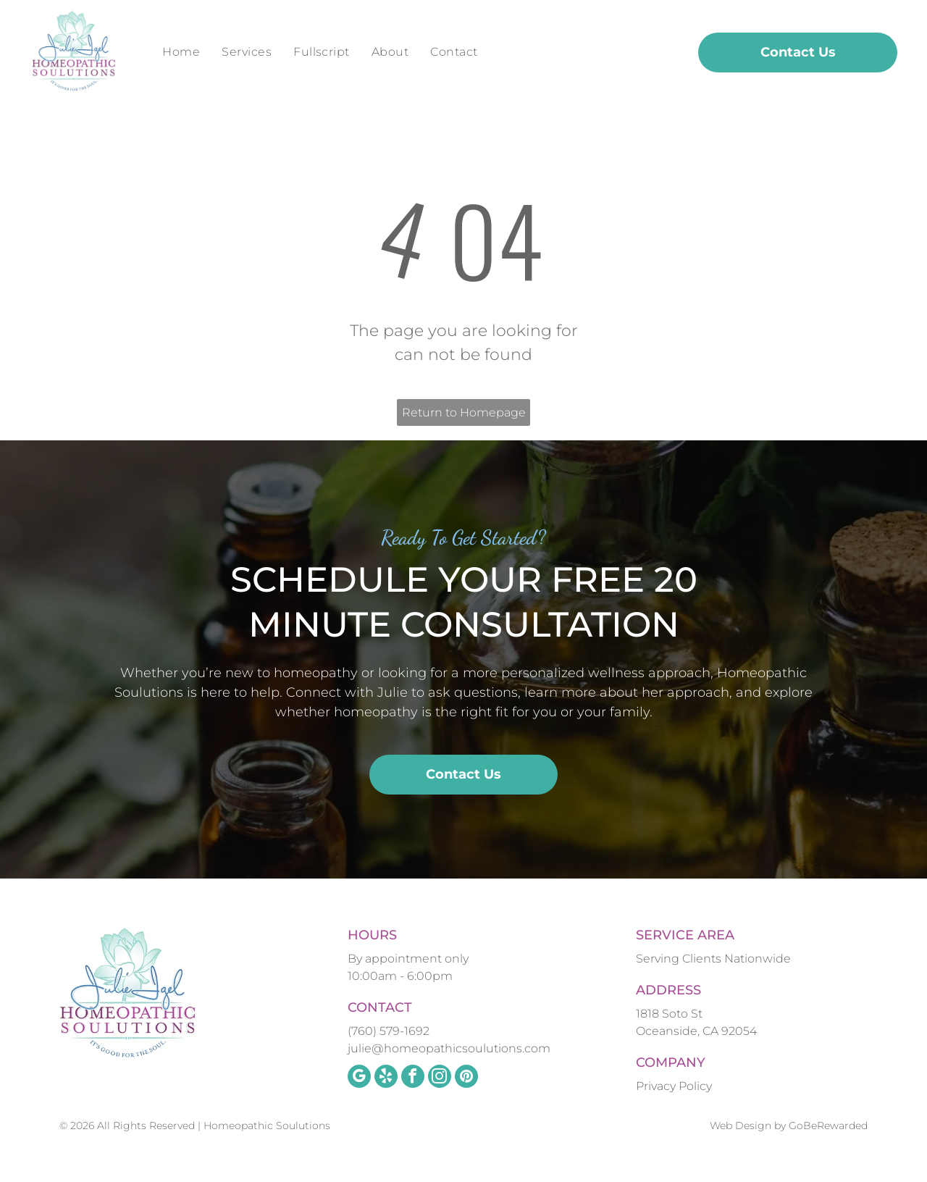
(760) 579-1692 (388, 1031)
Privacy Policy (674, 1086)
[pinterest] (466, 1078)
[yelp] (386, 1078)
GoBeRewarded (828, 1125)
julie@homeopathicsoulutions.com (449, 1048)
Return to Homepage (464, 412)
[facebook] (412, 1078)
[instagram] (439, 1078)
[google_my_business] (359, 1078)
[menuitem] (181, 52)
